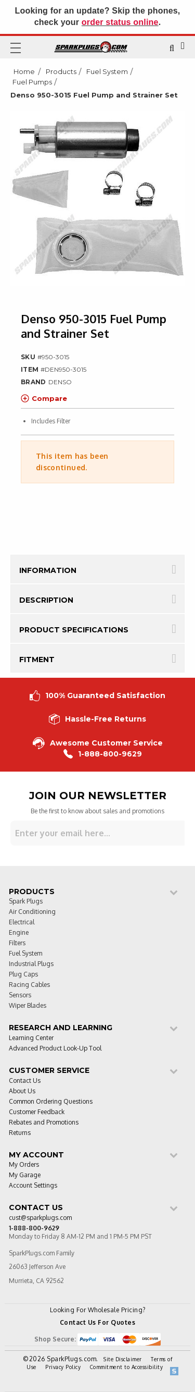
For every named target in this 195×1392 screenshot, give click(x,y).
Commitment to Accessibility (126, 1367)
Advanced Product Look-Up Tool (55, 1048)
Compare (44, 398)
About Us (22, 1091)
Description (46, 600)
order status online (120, 22)
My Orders (24, 1165)
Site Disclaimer (122, 1359)
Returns (20, 1133)
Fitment (37, 659)
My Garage (25, 1175)
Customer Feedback (36, 1112)
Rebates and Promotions (44, 1122)
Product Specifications (73, 629)
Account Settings (33, 1185)
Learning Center (31, 1038)
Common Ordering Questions (51, 1101)
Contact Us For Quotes (98, 1322)
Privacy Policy (63, 1367)
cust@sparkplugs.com (40, 1218)
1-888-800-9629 (102, 754)
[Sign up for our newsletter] (97, 833)
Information (47, 570)
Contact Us (25, 1081)
